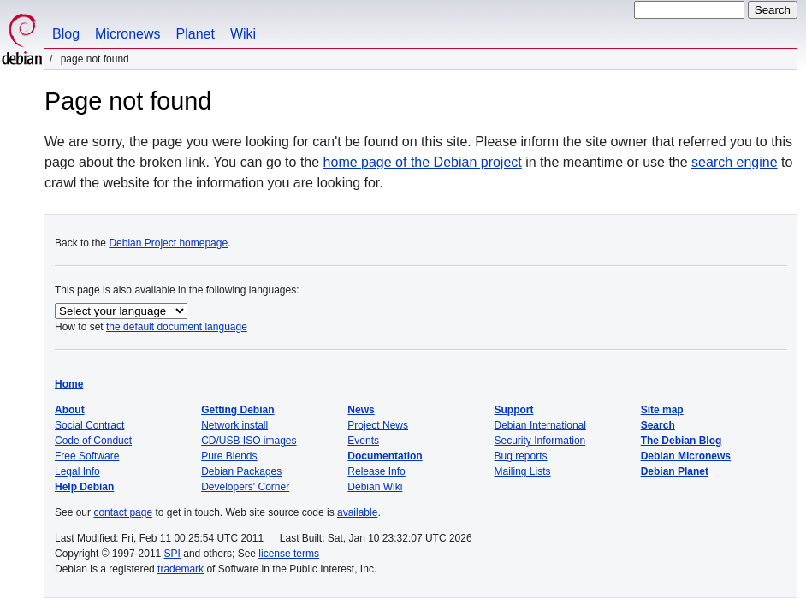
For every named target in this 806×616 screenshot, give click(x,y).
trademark (180, 569)
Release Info (376, 471)
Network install (234, 425)
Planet (195, 34)
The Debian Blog (681, 441)
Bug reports (521, 456)
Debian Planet (674, 471)
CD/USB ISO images (248, 441)
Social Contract (89, 425)
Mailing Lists (523, 471)
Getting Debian (237, 410)
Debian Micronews (686, 456)
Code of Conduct (93, 441)
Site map (662, 410)
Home (69, 384)
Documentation (384, 456)
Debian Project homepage (168, 243)
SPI (172, 554)
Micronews (127, 34)
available (357, 512)
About (70, 410)
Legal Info (77, 471)
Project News (377, 425)
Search (658, 425)
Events (363, 441)
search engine (734, 162)
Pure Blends (229, 456)
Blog (66, 34)
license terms (288, 554)
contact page (122, 512)
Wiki (243, 34)
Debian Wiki (374, 487)
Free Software (87, 456)
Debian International (540, 425)
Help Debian (84, 487)
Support (514, 410)
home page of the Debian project (422, 162)
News (360, 410)
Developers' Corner (245, 487)
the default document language (176, 327)
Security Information (540, 441)
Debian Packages (241, 471)
